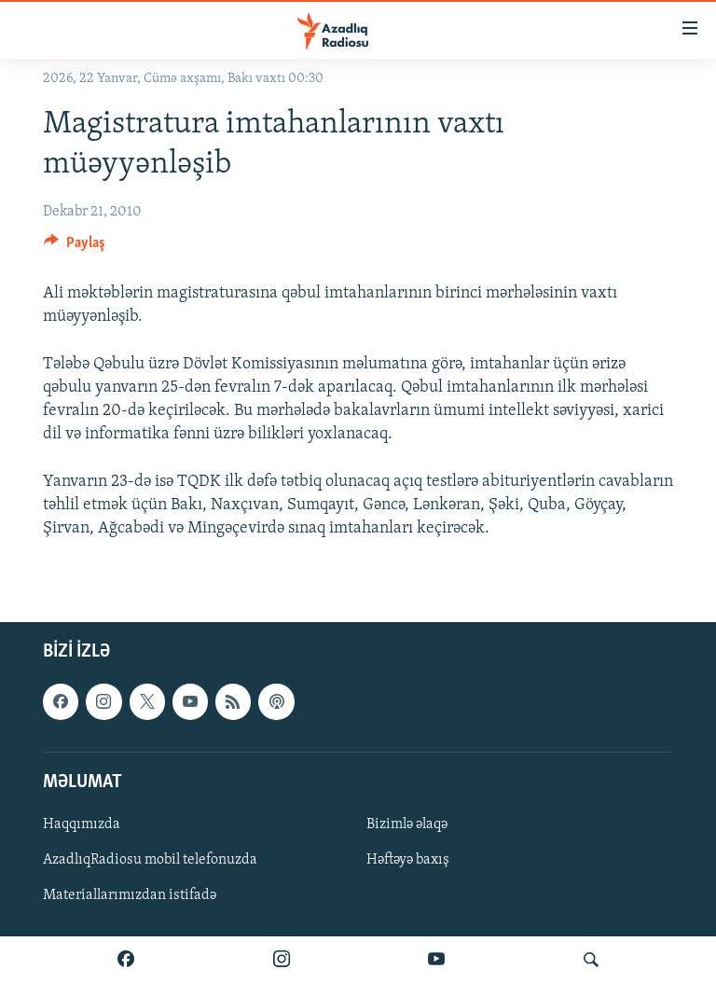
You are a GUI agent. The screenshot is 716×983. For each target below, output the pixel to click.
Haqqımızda (81, 824)
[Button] (74, 247)
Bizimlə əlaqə (407, 824)
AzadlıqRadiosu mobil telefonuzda (150, 859)
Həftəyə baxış (407, 859)
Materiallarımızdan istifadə (129, 895)
